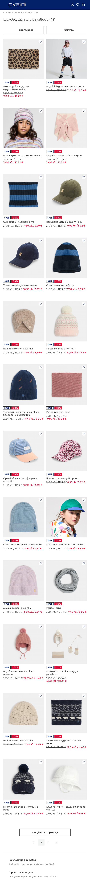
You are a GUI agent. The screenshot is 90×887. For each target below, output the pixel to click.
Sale (9, 12)
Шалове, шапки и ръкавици (26, 12)
